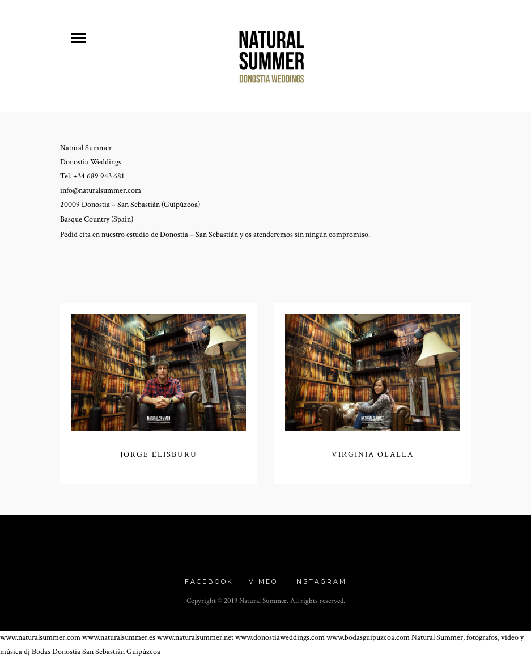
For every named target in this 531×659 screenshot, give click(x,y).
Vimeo (263, 581)
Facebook (209, 581)
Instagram (320, 581)
